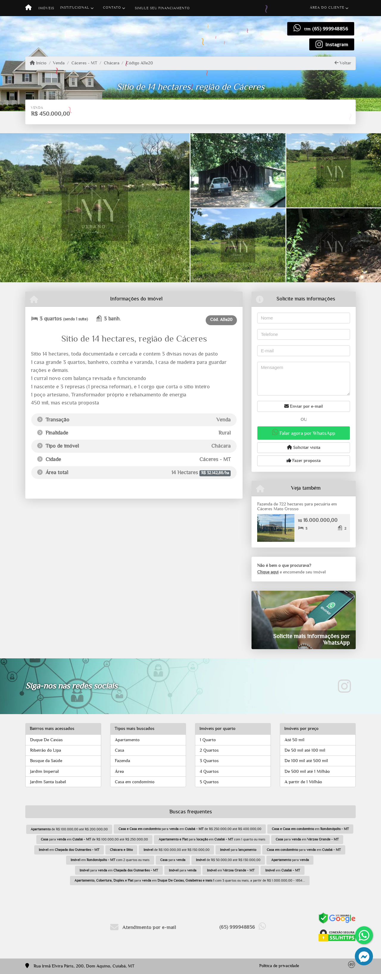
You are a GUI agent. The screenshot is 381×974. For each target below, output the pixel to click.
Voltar (343, 63)
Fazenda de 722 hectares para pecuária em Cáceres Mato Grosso (297, 506)
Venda (59, 63)
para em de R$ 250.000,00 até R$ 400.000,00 (189, 829)
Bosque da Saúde (46, 761)
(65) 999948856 (330, 28)
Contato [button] (112, 7)
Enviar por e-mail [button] (303, 406)
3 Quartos (209, 761)
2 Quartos (209, 750)
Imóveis (46, 8)
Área (119, 771)
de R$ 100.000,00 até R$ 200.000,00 (69, 829)
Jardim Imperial (44, 771)
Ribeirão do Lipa (45, 750)
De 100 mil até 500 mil (306, 761)
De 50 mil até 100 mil (305, 750)
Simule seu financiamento (162, 8)
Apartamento (127, 740)
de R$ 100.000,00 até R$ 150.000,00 (176, 850)
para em (307, 839)
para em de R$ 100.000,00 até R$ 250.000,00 (94, 839)
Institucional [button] (74, 7)
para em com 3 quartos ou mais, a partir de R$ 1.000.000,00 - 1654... (189, 880)
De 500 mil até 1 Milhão (307, 771)
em (310, 829)
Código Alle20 (139, 63)
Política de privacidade (279, 966)
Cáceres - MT (84, 63)
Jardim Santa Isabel (48, 782)
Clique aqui (268, 572)
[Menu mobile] (28, 8)
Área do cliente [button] (327, 7)
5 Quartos (209, 782)
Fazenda (122, 761)
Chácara (111, 63)
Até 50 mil (295, 740)
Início (38, 63)
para (238, 850)
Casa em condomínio (134, 782)
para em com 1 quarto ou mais (212, 839)
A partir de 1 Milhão (303, 782)
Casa (119, 750)
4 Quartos (209, 771)
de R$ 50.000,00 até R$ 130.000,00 (228, 860)
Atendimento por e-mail (143, 927)
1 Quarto (208, 740)
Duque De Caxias (46, 740)
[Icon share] (332, 44)
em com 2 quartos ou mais (110, 860)
